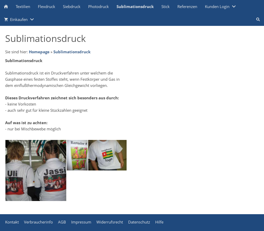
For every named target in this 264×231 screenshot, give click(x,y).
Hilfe (159, 222)
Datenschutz (139, 222)
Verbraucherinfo (38, 222)
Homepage (39, 51)
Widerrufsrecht (109, 222)
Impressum (81, 222)
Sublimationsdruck (71, 51)
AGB (62, 222)
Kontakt (12, 222)
